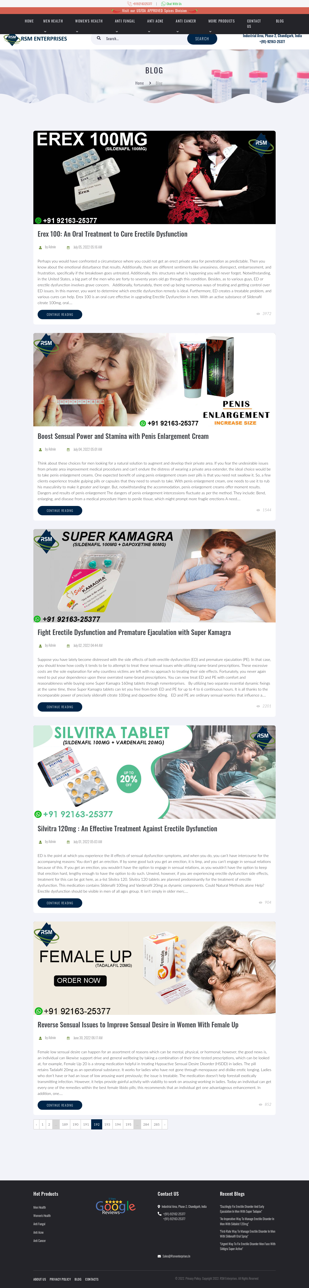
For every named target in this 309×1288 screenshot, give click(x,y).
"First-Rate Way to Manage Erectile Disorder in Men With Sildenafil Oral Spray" (247, 1233)
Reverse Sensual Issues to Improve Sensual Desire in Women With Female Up (138, 1024)
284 (146, 1124)
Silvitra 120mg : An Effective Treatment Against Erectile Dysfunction (127, 828)
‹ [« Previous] (36, 1124)
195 (128, 1124)
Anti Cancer (186, 21)
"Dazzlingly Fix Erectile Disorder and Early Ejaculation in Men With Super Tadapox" (242, 1209)
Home (139, 83)
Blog (280, 21)
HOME (29, 21)
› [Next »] (164, 1124)
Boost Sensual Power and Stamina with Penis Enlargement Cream (123, 436)
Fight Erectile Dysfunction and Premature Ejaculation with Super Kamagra (134, 632)
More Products (221, 21)
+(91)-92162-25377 (174, 1213)
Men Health (53, 21)
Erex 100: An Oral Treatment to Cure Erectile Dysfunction (112, 234)
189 (65, 1124)
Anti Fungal (125, 21)
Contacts (91, 1279)
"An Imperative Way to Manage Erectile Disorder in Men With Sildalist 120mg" (247, 1221)
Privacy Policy (60, 1279)
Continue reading (60, 314)
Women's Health (89, 21)
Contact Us (254, 23)
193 (107, 1124)
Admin (52, 246)
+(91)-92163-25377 (272, 41)
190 (75, 1124)
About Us (39, 1279)
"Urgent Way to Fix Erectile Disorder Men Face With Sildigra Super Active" (247, 1246)
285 (157, 1124)
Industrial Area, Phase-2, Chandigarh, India (272, 35)
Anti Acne (155, 21)
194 (118, 1124)
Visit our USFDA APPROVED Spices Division (154, 10)
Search (202, 38)
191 (86, 1124)
